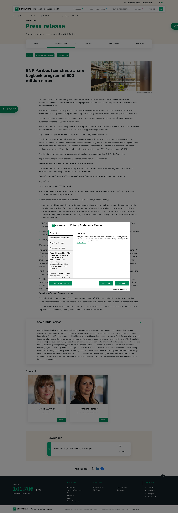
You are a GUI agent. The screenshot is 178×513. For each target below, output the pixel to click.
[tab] (60, 232)
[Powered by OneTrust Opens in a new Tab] (120, 289)
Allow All (122, 283)
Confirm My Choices (61, 283)
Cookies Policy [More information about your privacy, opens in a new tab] (81, 243)
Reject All (106, 283)
